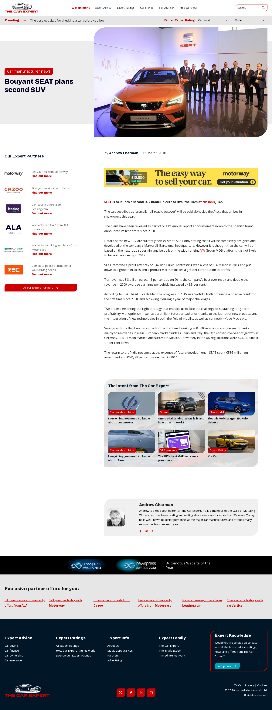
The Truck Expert (170, 650)
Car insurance (13, 660)
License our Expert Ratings (73, 655)
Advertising (114, 660)
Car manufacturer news (29, 71)
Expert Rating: (218, 450)
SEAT (108, 202)
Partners (113, 655)
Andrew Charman (123, 153)
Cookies (262, 685)
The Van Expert (169, 645)
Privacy (249, 685)
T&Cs (237, 685)
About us (113, 645)
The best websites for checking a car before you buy (67, 20)
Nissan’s (208, 202)
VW (202, 250)
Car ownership (14, 655)
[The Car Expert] (22, 8)
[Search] (263, 8)
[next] (125, 20)
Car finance (12, 650)
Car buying (11, 645)
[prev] (119, 20)
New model (217, 412)
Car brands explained (122, 412)
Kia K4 (212, 456)
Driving (164, 412)
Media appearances (120, 650)
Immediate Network (172, 655)
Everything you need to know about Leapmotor (129, 420)
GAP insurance (169, 450)
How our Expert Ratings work (75, 650)
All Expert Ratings (67, 645)
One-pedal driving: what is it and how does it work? (181, 420)
